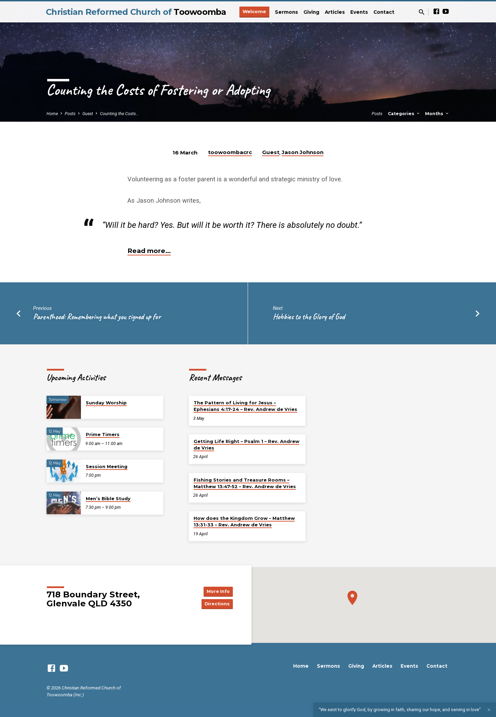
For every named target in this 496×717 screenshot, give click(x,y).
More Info (215, 590)
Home (52, 113)
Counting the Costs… (119, 113)
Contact (383, 12)
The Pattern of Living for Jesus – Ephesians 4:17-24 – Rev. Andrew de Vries (245, 406)
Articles (335, 12)
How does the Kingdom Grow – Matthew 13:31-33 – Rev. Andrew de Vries (244, 521)
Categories (404, 113)
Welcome (254, 11)
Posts (70, 113)
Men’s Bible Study (108, 498)
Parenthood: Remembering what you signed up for (97, 317)
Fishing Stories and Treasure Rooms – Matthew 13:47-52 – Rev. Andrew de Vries (245, 483)
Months (437, 113)
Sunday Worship (106, 402)
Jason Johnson (302, 152)
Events (359, 12)
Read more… (149, 251)
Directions (215, 604)
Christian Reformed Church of (136, 12)
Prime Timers (103, 434)
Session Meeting (106, 466)
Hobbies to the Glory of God (309, 317)
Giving (311, 12)
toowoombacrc (230, 152)
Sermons (286, 12)
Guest (87, 113)
